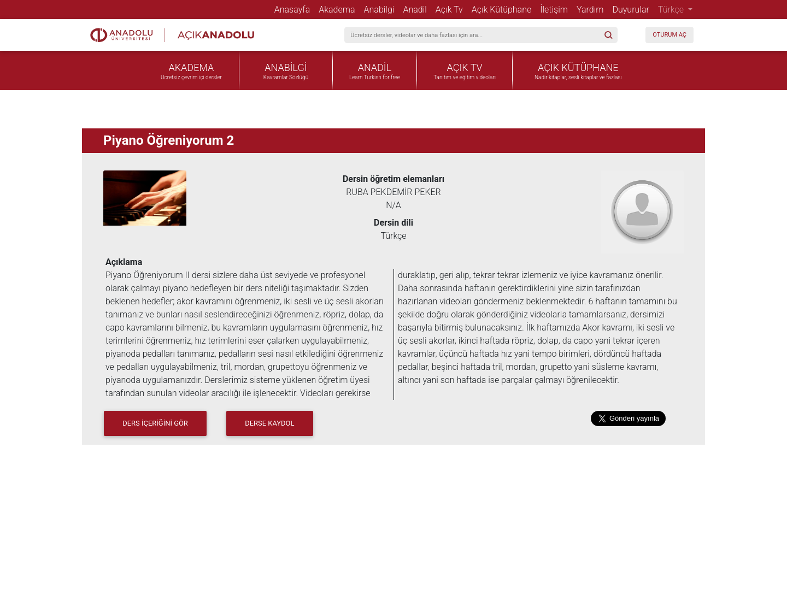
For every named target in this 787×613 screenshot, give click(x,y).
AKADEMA (191, 67)
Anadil (417, 9)
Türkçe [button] (672, 9)
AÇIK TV (465, 67)
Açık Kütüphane (504, 9)
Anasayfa (294, 9)
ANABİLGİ (286, 67)
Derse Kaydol (269, 423)
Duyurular (632, 9)
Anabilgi (381, 9)
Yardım (592, 9)
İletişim (556, 9)
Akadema (339, 9)
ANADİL (375, 67)
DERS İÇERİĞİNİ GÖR (155, 423)
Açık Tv (451, 9)
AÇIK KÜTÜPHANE (578, 67)
